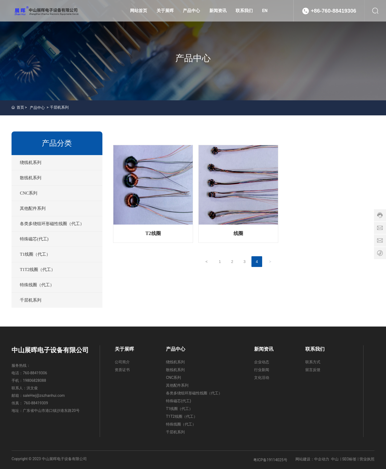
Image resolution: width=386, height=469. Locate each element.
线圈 (238, 233)
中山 (335, 459)
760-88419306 (35, 373)
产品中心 (193, 58)
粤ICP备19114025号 (270, 460)
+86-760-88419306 (333, 11)
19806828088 (34, 380)
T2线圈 (153, 233)
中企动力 (321, 459)
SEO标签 (349, 459)
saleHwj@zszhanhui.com (44, 395)
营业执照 (366, 459)
